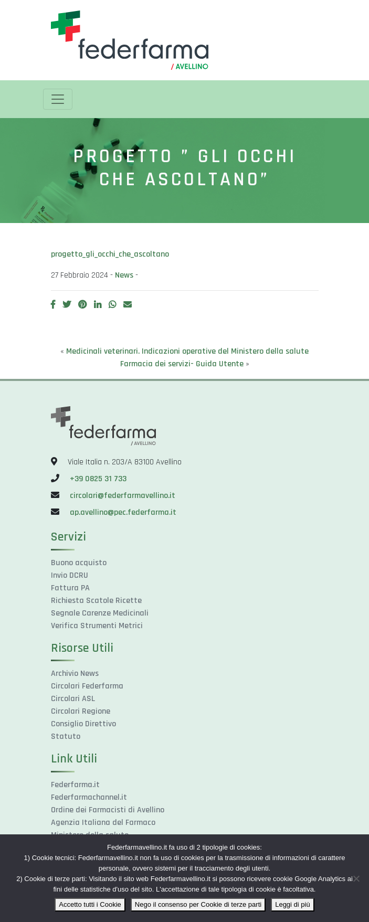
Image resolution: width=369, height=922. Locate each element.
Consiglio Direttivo (83, 723)
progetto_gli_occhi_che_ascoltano (110, 254)
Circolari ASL (73, 698)
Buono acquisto (79, 562)
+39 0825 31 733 (98, 478)
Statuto (65, 736)
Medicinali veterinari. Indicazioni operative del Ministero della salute (187, 351)
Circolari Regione (80, 711)
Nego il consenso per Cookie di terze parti (198, 904)
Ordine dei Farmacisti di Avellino (107, 809)
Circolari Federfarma (87, 686)
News (124, 275)
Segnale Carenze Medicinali (100, 613)
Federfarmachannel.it (89, 797)
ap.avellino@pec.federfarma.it (122, 512)
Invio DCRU (69, 575)
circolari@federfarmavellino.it (122, 495)
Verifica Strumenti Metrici (97, 625)
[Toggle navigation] (57, 99)
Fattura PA (70, 588)
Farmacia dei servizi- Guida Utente (182, 363)
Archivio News (75, 673)
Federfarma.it (75, 784)
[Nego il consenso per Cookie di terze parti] (356, 878)
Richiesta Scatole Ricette (96, 600)
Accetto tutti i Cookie (90, 904)
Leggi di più (292, 904)
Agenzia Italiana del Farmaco (103, 822)
